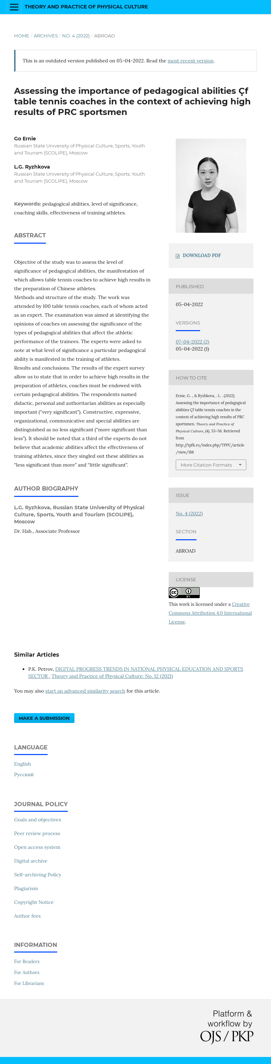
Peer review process (37, 833)
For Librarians (29, 983)
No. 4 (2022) (76, 35)
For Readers (27, 962)
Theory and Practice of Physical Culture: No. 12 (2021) (112, 676)
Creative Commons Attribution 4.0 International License (210, 613)
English (22, 764)
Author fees (27, 916)
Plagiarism (26, 888)
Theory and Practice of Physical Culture (86, 7)
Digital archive (30, 861)
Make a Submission (44, 718)
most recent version (190, 60)
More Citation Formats (206, 465)
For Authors (27, 972)
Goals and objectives (37, 819)
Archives (46, 35)
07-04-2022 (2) (192, 342)
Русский (24, 774)
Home (21, 35)
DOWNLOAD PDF (202, 256)
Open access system (37, 847)
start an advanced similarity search (85, 691)
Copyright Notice (34, 902)
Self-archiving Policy (37, 874)
